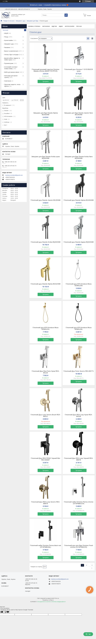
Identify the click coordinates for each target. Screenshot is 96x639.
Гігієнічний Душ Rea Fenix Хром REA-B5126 (45, 372)
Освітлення (7, 81)
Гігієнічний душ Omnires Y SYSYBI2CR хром (78, 70)
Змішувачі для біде (32, 21)
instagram (46, 26)
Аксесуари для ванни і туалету (11, 76)
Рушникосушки (8, 63)
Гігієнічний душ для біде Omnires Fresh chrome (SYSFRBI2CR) (78, 546)
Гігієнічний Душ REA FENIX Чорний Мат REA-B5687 (45, 459)
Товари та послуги (8, 21)
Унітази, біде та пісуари (11, 54)
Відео (61, 26)
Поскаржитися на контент (44, 601)
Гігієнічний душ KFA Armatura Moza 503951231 (45, 328)
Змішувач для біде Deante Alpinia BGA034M (45, 114)
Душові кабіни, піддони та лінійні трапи (12, 59)
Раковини (7, 47)
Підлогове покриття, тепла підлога (12, 85)
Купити (46, 81)
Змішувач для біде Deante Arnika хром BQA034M (45, 157)
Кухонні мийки (8, 40)
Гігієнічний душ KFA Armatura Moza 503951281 (79, 328)
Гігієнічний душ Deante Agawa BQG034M (79, 242)
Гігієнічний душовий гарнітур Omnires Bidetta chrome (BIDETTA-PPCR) (45, 70)
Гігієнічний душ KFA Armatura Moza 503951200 (79, 285)
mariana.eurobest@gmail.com (14, 175)
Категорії (5, 30)
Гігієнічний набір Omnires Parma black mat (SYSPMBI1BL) (45, 546)
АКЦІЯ (6, 33)
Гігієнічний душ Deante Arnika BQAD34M (45, 242)
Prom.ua (57, 598)
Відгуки (54, 26)
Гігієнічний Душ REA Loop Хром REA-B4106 (78, 415)
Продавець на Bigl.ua (48, 600)
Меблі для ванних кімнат (11, 72)
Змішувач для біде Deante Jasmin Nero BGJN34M (78, 114)
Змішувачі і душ (20, 21)
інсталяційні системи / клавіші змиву (11, 67)
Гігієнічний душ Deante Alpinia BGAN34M (79, 200)
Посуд (6, 37)
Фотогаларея (69, 26)
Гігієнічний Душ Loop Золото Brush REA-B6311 (45, 415)
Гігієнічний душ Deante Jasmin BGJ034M (45, 200)
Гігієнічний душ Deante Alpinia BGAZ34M (45, 284)
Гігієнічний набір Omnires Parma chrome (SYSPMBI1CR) (78, 502)
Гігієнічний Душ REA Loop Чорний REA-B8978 (78, 459)
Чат (88, 634)
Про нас (79, 26)
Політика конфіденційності (59, 601)
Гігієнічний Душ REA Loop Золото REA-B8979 (45, 502)
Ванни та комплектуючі (11, 51)
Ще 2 (5, 125)
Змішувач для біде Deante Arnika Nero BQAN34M (79, 157)
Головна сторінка (34, 26)
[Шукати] (66, 15)
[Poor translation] (7, 612)
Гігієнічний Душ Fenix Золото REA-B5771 (78, 371)
